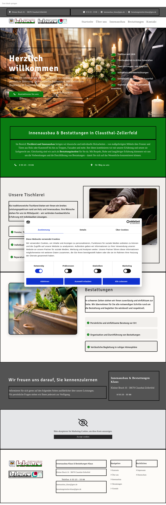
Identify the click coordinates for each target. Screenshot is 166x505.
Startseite (95, 23)
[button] (26, 96)
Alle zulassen (121, 281)
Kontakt (152, 23)
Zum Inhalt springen (9, 3)
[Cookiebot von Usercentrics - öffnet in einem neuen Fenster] (128, 222)
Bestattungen (138, 23)
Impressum (141, 472)
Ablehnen (44, 281)
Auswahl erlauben (83, 281)
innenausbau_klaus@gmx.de (114, 12)
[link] (83, 424)
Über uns (107, 23)
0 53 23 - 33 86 (91, 12)
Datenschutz (141, 477)
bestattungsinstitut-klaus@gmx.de (143, 12)
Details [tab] (83, 230)
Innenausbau (122, 23)
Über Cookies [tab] (122, 230)
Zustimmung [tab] (44, 230)
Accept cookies (83, 438)
